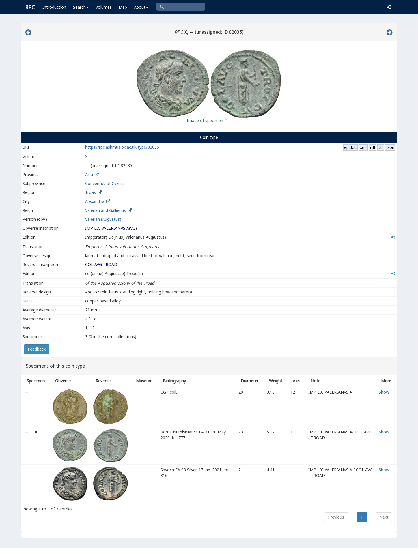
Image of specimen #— (209, 120)
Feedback (37, 349)
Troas (90, 192)
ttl (380, 147)
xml (363, 147)
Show (384, 392)
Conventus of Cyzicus (105, 183)
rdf (372, 147)
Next (384, 517)
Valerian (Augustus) (103, 219)
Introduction (54, 7)
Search (81, 7)
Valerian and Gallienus (105, 210)
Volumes (104, 7)
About (141, 7)
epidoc (350, 147)
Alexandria (94, 201)
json (390, 147)
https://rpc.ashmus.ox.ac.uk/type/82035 (122, 147)
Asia (89, 174)
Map (123, 7)
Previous (336, 517)
